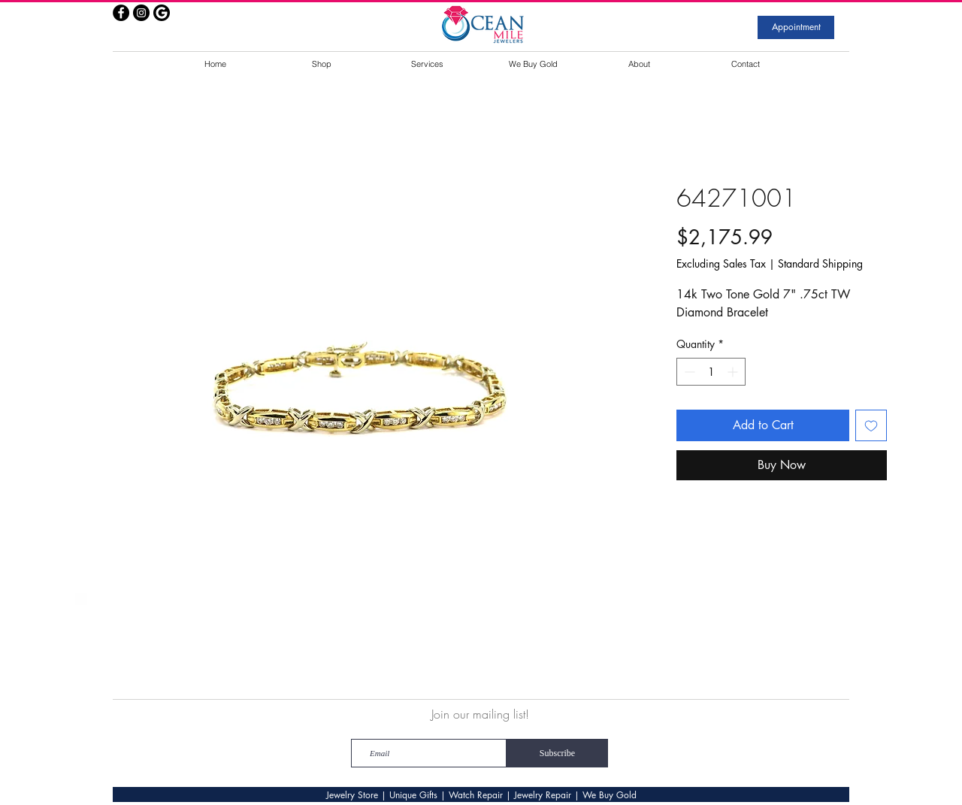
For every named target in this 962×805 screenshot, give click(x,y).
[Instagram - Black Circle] (141, 13)
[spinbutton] (711, 372)
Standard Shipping (820, 263)
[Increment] (734, 372)
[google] (161, 13)
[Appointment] (796, 27)
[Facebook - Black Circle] (121, 13)
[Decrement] (688, 372)
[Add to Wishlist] (871, 425)
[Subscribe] (557, 753)
